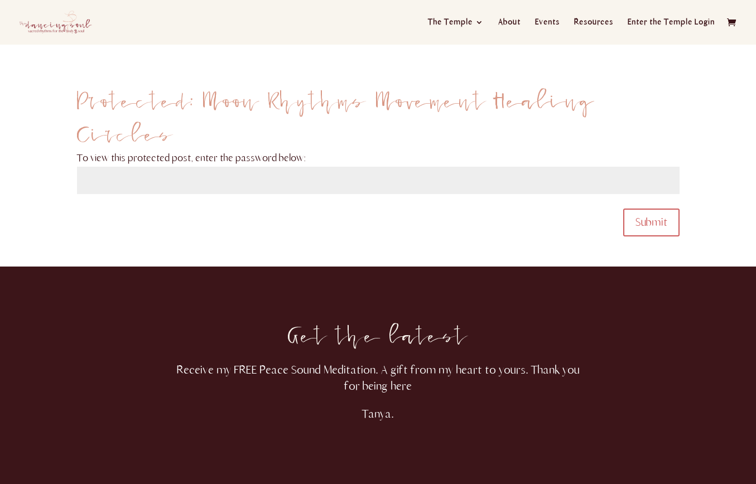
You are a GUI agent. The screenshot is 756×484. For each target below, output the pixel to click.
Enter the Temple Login (671, 22)
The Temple (450, 22)
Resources (593, 22)
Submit (651, 222)
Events (547, 22)
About (509, 22)
